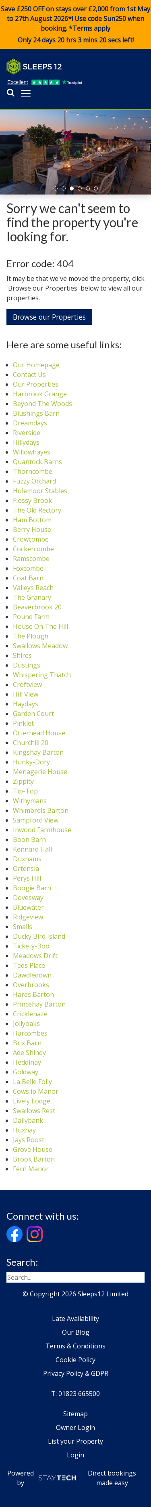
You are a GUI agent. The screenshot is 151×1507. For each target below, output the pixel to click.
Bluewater (28, 907)
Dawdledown (32, 975)
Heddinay (27, 1062)
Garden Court (33, 713)
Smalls (22, 926)
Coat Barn (28, 577)
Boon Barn (29, 839)
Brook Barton (34, 1159)
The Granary (32, 597)
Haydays (25, 703)
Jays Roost (28, 1139)
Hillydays (26, 442)
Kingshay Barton (38, 752)
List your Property (75, 1441)
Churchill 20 (30, 742)
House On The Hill (40, 626)
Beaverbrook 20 (37, 607)
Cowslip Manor (35, 1091)
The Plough (30, 636)
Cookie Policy (75, 1359)
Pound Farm (31, 616)
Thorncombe (32, 471)
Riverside (26, 432)
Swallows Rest (34, 1110)
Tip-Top (25, 791)
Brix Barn (27, 1042)
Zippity (23, 781)
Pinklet (23, 723)
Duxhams (27, 858)
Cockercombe (33, 548)
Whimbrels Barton (40, 810)
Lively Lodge (31, 1101)
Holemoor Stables (40, 490)
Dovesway (28, 897)
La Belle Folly (32, 1081)
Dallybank (28, 1120)
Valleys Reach (33, 587)
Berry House (32, 529)
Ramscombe (31, 558)
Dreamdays (30, 423)
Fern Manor (31, 1168)
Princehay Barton (39, 1004)
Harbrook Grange (40, 393)
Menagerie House (40, 771)
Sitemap (75, 1413)
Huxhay (24, 1130)
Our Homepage (36, 364)
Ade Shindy (29, 1052)
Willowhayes (31, 452)
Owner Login (75, 1427)
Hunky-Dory (31, 762)
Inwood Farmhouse (42, 829)
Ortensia (26, 868)
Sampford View (35, 820)
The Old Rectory (37, 510)
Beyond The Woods (42, 403)
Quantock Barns (37, 461)
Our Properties (35, 384)
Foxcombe (28, 568)
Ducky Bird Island (39, 936)
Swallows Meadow (40, 645)
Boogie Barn (32, 887)
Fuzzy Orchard (34, 481)
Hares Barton (33, 994)
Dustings (26, 665)
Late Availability (75, 1318)
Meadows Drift (35, 955)
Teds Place (29, 965)
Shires (22, 655)
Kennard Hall (32, 849)
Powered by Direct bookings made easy (72, 1478)
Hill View (25, 694)
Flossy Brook (32, 500)
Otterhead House (39, 732)
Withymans (30, 800)
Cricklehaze (30, 1013)
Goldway (25, 1071)
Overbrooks (31, 984)
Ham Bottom (32, 519)
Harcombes (30, 1033)
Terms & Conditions (75, 1346)
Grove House (32, 1149)
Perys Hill (27, 878)
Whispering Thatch (42, 674)
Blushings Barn (36, 413)
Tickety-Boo (31, 946)
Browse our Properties (49, 317)
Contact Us (29, 374)
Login (75, 1454)
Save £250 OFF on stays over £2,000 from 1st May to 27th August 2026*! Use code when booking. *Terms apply (75, 24)
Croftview (27, 684)
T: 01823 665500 (75, 1393)
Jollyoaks (26, 1023)
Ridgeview (28, 917)
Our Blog (75, 1332)
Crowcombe (31, 539)
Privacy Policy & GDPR (75, 1373)
